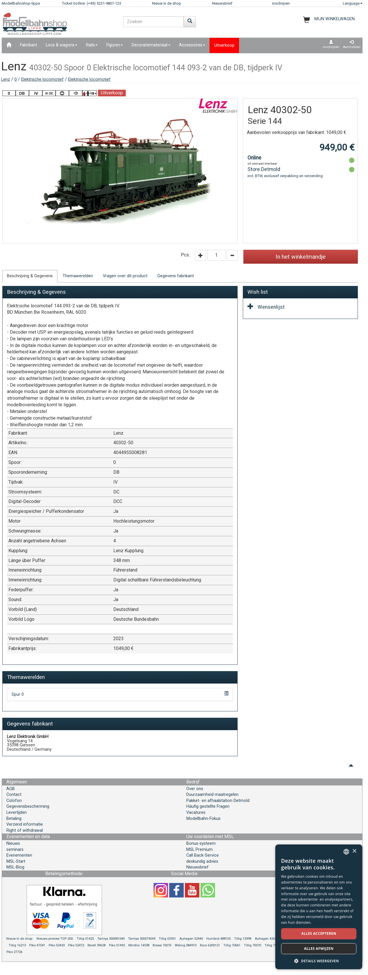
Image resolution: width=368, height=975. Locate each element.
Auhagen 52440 (191, 939)
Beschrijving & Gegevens (30, 275)
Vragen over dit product (125, 275)
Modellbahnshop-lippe (21, 3)
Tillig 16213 (17, 945)
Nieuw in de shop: (19, 939)
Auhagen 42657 (266, 939)
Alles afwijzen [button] (319, 948)
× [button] (354, 851)
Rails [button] (92, 45)
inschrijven (281, 3)
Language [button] (352, 3)
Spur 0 (18, 694)
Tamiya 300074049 (141, 939)
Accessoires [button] (192, 45)
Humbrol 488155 (218, 939)
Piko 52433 (57, 945)
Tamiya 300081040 (111, 939)
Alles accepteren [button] (318, 933)
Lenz (5, 79)
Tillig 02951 (167, 939)
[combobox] (346, 852)
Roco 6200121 (210, 945)
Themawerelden (78, 275)
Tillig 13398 (242, 939)
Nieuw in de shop (166, 3)
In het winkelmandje (301, 256)
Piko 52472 (76, 945)
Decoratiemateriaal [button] (151, 45)
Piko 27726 (14, 952)
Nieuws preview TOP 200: (55, 939)
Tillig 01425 (85, 939)
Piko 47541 (37, 945)
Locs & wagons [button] (61, 45)
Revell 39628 (96, 945)
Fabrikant (28, 45)
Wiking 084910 (185, 945)
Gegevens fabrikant (175, 275)
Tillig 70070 (252, 945)
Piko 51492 (117, 945)
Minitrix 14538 (138, 945)
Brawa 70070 (162, 945)
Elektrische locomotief (42, 79)
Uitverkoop (224, 45)
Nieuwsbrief (222, 3)
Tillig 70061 (232, 945)
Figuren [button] (114, 45)
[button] (318, 960)
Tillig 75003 (273, 945)
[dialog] (318, 906)
